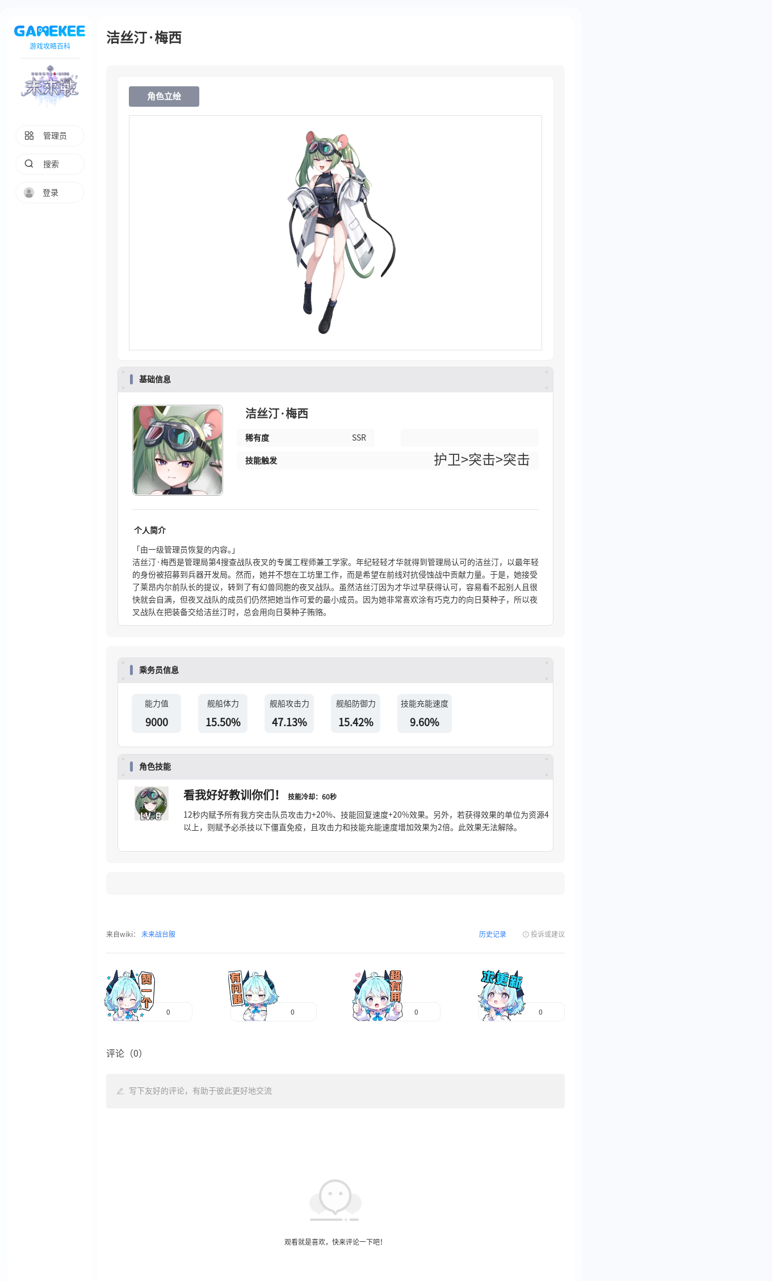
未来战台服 (157, 934)
